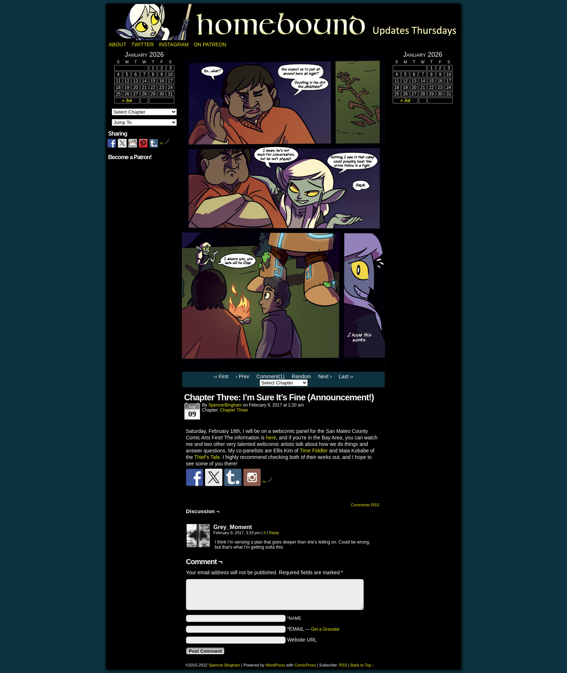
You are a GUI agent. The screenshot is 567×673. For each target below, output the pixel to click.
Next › (325, 376)
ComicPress (305, 665)
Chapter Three (234, 410)
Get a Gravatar (325, 629)
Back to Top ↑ (362, 665)
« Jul (127, 100)
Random (301, 376)
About (117, 44)
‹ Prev (242, 376)
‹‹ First (221, 376)
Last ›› (346, 376)
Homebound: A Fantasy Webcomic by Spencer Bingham (283, 22)
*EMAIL (313, 629)
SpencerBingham (225, 405)
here (271, 437)
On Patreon (210, 44)
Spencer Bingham (224, 665)
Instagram (173, 44)
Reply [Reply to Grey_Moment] (274, 533)
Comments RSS (365, 505)
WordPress (275, 665)
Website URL (302, 640)
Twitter (142, 44)
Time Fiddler (314, 450)
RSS (343, 665)
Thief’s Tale (207, 457)
